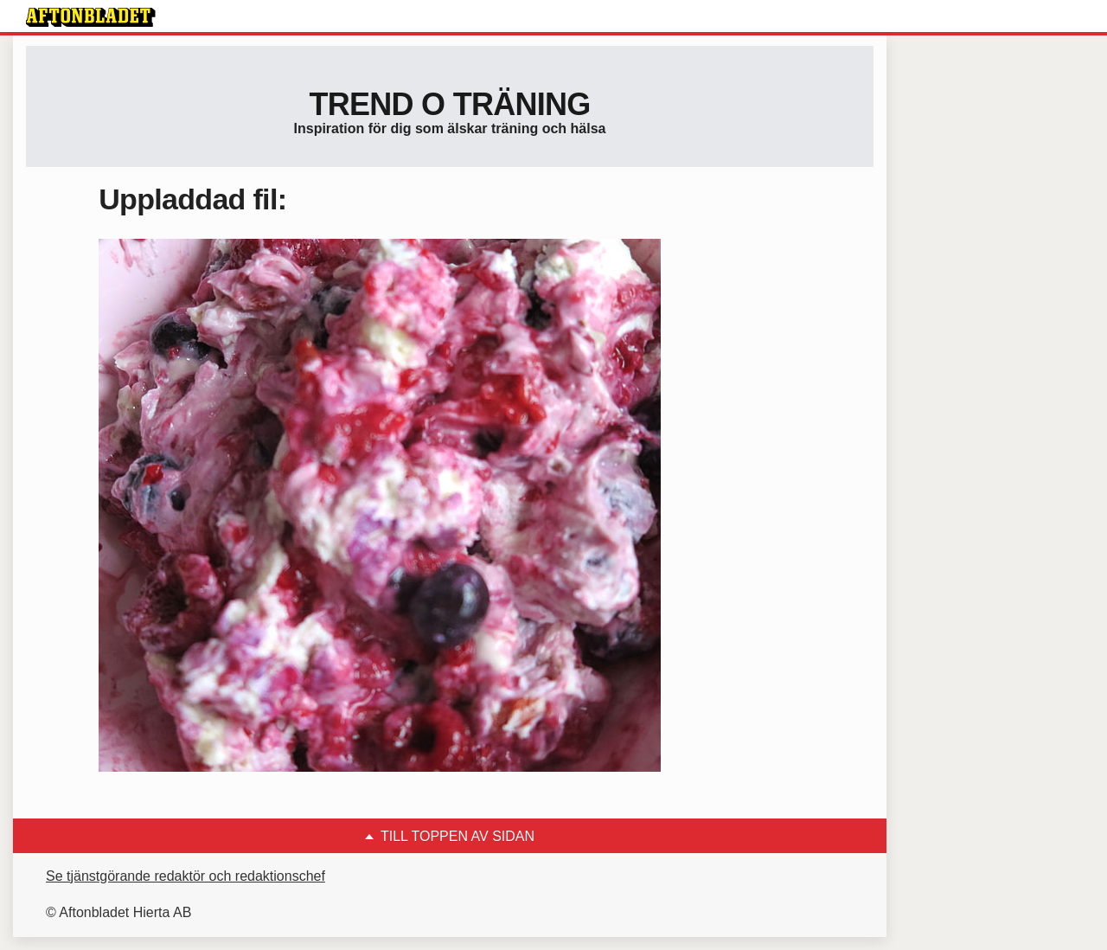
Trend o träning (449, 104)
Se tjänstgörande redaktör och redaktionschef (185, 876)
